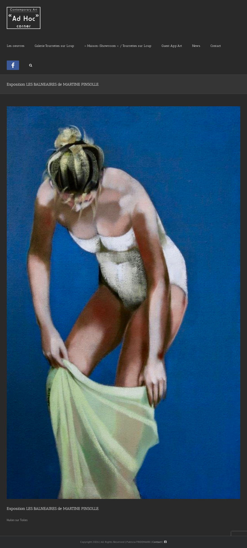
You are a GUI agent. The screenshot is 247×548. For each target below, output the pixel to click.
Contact (157, 542)
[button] (30, 64)
